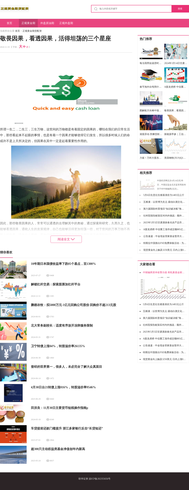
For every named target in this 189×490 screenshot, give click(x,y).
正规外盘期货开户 (66, 24)
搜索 (180, 8)
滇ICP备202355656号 (99, 478)
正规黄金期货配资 (28, 24)
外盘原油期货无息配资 (47, 24)
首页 (9, 23)
